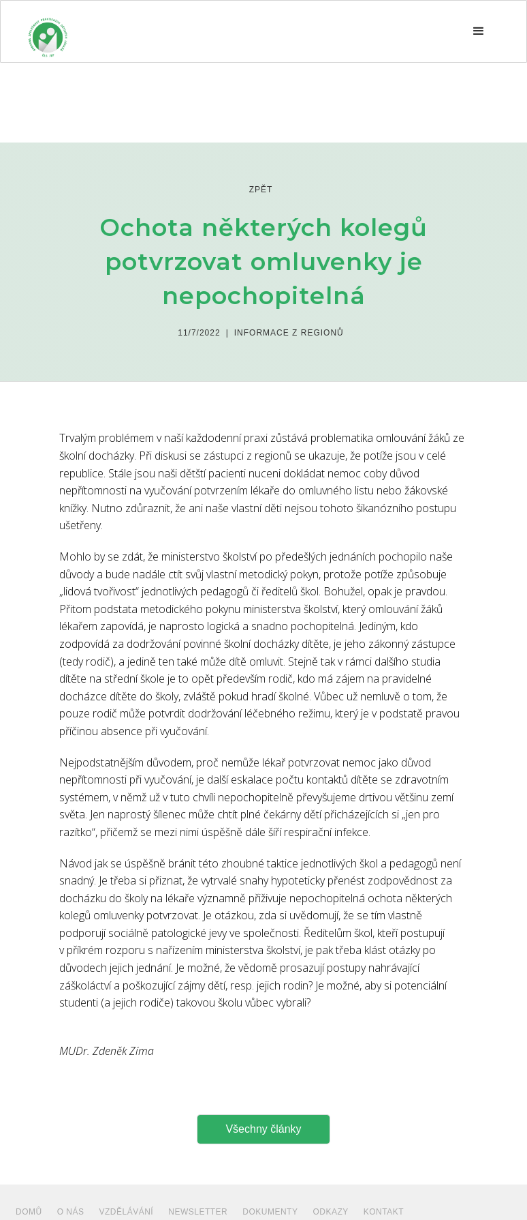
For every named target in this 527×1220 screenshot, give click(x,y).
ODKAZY (330, 1212)
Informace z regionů (289, 333)
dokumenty (270, 1212)
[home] (47, 31)
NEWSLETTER (197, 1212)
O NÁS (70, 1212)
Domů (29, 1212)
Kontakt (384, 1212)
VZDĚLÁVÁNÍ (126, 1212)
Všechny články (263, 1129)
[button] (478, 31)
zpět (261, 189)
